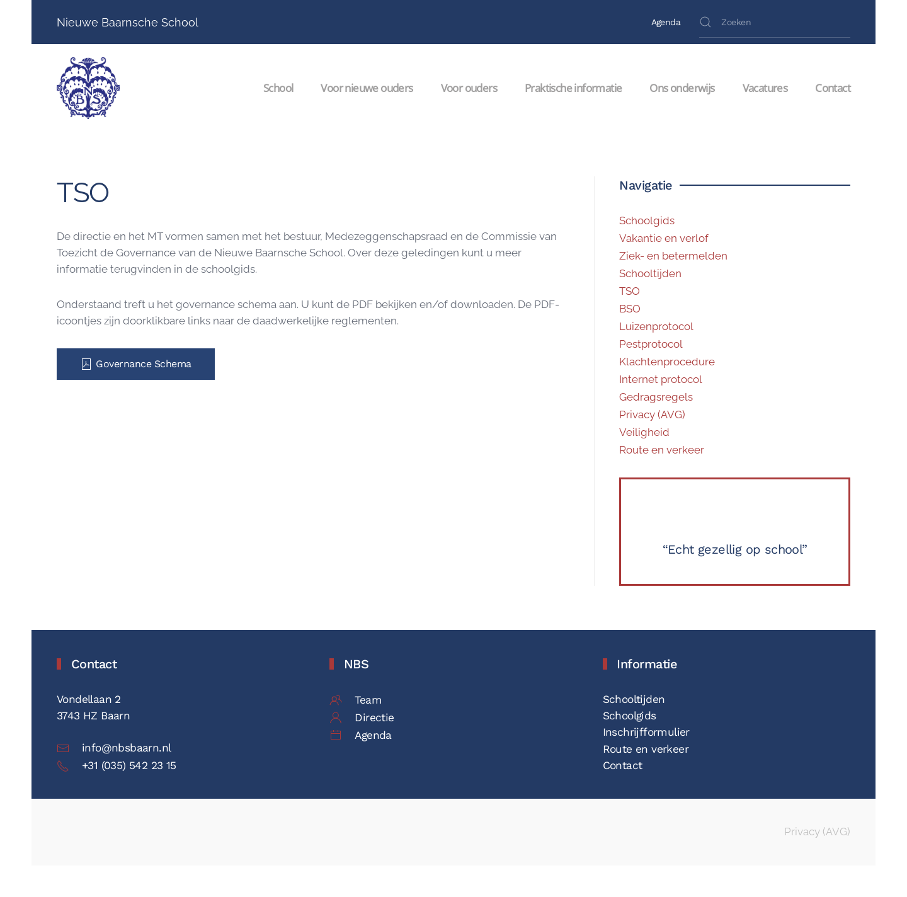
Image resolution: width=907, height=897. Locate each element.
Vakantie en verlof (664, 238)
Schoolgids (647, 220)
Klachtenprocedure (667, 361)
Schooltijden (650, 273)
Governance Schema (135, 364)
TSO (629, 291)
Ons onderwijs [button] (681, 87)
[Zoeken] (774, 22)
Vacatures (765, 87)
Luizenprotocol (656, 326)
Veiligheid (644, 432)
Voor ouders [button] (469, 87)
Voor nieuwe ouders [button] (367, 87)
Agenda (665, 22)
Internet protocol (660, 379)
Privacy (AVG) (652, 414)
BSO (630, 308)
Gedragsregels (656, 397)
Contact (832, 87)
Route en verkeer (661, 449)
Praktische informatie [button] (573, 87)
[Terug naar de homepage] (90, 88)
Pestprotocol (651, 344)
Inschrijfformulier (646, 732)
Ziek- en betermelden (673, 255)
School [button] (278, 87)
